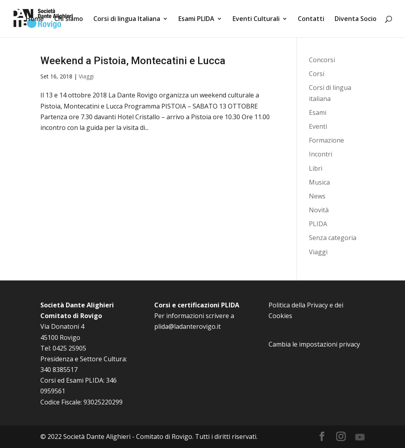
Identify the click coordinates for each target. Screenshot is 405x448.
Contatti (311, 19)
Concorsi (322, 59)
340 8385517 (59, 369)
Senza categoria (332, 237)
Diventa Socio (356, 19)
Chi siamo (68, 19)
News (317, 196)
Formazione (326, 140)
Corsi (316, 73)
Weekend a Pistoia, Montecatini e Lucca (132, 61)
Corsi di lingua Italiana (126, 19)
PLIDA (318, 223)
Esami (317, 112)
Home (35, 19)
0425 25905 (69, 348)
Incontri (320, 154)
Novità (319, 210)
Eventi (318, 126)
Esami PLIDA (196, 19)
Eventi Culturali (256, 19)
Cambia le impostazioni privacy (314, 344)
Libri (315, 168)
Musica (319, 182)
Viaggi (86, 76)
